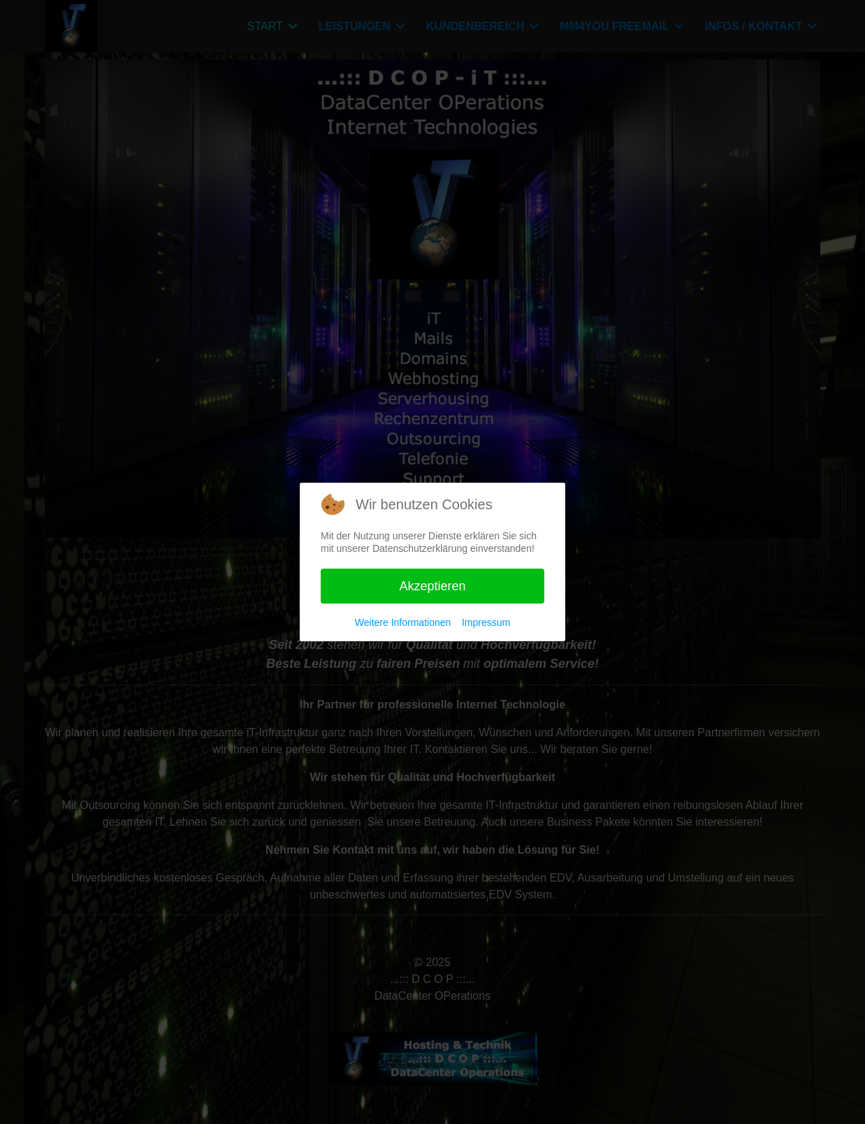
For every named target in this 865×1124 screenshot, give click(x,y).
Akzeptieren (432, 586)
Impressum (486, 622)
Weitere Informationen (403, 622)
